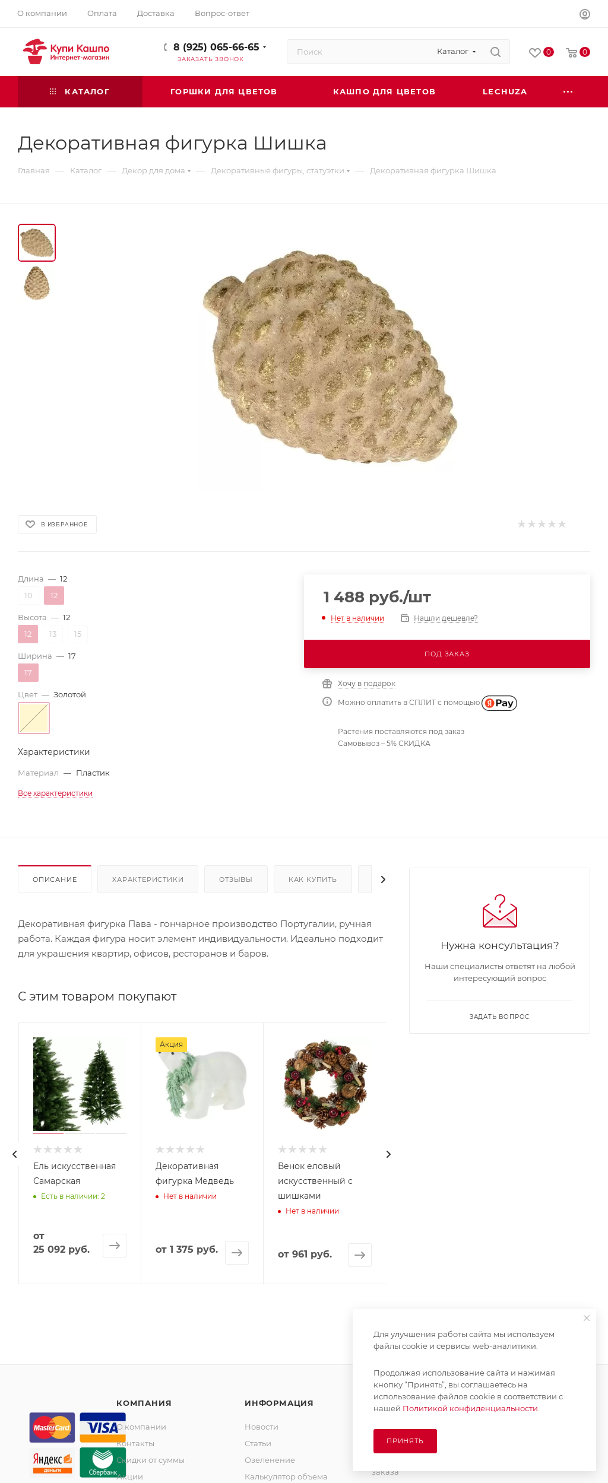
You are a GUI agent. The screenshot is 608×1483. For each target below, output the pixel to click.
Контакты (135, 1443)
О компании (141, 1426)
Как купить (313, 879)
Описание (55, 879)
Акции (129, 1476)
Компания (144, 1403)
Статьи (258, 1443)
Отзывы (236, 879)
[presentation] (15, 1154)
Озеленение (270, 1460)
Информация (279, 1403)
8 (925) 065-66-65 (216, 47)
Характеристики (147, 879)
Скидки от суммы (150, 1460)
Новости (261, 1426)
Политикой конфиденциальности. (471, 1408)
